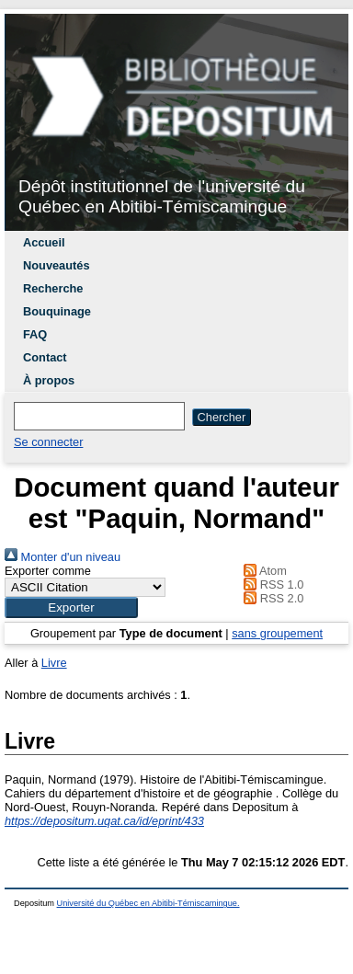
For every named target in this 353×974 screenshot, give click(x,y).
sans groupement (277, 633)
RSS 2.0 (271, 598)
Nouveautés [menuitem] (56, 265)
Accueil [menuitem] (44, 242)
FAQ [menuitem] (35, 334)
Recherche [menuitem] (53, 288)
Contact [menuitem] (45, 357)
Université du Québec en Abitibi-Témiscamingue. (148, 903)
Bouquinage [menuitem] (57, 311)
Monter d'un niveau (62, 557)
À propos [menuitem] (48, 380)
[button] (71, 607)
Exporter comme (48, 571)
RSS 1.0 (271, 584)
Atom (262, 571)
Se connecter (48, 442)
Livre (54, 663)
